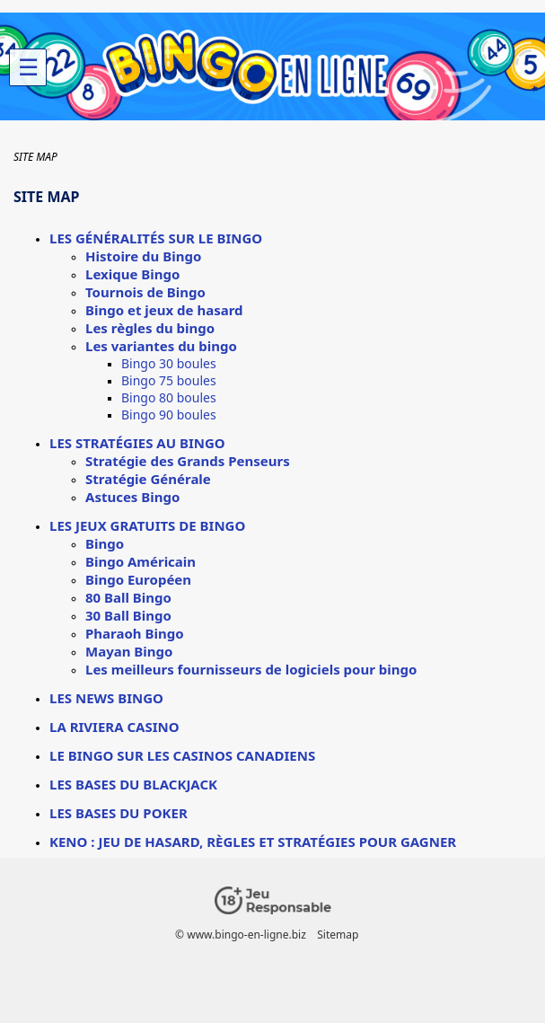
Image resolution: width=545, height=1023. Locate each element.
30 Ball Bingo (128, 615)
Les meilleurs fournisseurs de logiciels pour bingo (251, 669)
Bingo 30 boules (168, 363)
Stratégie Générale (148, 479)
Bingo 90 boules (168, 414)
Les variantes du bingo (161, 346)
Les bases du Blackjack (133, 784)
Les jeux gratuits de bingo (147, 525)
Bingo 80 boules (168, 397)
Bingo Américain (140, 561)
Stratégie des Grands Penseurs (187, 461)
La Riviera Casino (114, 727)
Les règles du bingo (150, 328)
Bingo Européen (138, 579)
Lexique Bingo (132, 274)
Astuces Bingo (132, 497)
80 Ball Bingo (128, 597)
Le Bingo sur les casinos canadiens (182, 755)
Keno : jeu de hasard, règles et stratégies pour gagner (252, 842)
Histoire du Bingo (143, 256)
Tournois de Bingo (145, 292)
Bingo (104, 543)
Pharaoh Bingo (134, 633)
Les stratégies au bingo (137, 443)
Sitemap (337, 934)
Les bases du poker (118, 813)
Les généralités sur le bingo (155, 238)
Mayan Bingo (128, 651)
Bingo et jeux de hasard (164, 310)
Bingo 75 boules (168, 380)
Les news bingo (106, 698)
